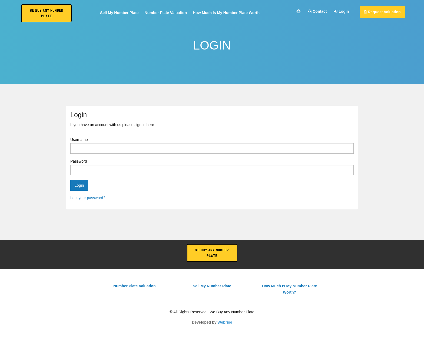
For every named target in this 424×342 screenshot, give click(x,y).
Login (341, 11)
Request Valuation (382, 12)
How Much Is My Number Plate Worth (226, 13)
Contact (317, 11)
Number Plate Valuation (166, 13)
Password (212, 167)
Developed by (212, 322)
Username (212, 145)
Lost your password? (87, 198)
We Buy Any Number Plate (212, 253)
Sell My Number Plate (119, 13)
